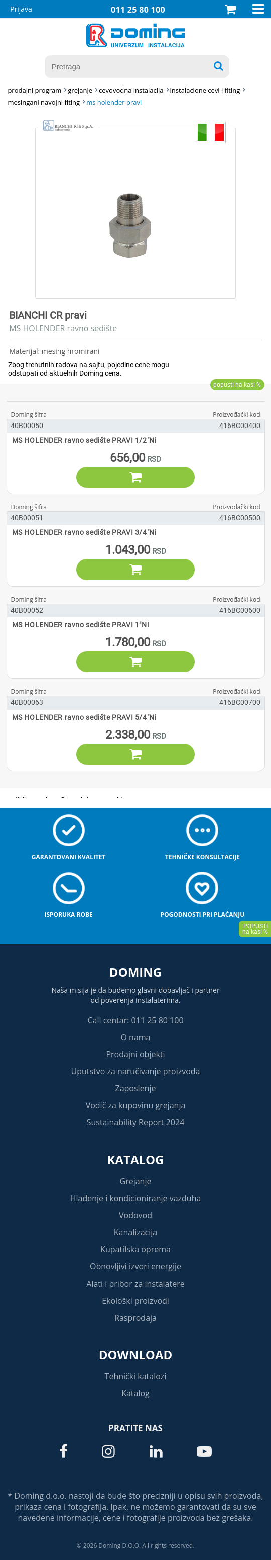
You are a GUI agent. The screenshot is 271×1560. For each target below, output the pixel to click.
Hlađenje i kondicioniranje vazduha (135, 1198)
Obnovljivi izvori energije (135, 1266)
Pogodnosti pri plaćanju (202, 914)
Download (136, 1354)
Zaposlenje (135, 1088)
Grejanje (136, 1181)
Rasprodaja (135, 1317)
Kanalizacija (136, 1232)
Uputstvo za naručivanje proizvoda (135, 1071)
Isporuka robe (68, 914)
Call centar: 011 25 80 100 (135, 1020)
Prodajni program (34, 90)
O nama (135, 1037)
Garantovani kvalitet (69, 857)
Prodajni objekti (135, 1054)
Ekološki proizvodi (135, 1300)
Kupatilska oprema (135, 1249)
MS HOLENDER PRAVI (114, 102)
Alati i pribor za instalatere (135, 1283)
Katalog (135, 1159)
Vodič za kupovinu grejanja (136, 1105)
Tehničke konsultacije (202, 857)
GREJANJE (80, 90)
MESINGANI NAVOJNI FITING (44, 102)
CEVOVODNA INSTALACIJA (131, 90)
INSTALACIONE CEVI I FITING (205, 90)
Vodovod (135, 1215)
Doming (135, 972)
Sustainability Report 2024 (136, 1122)
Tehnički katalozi (136, 1376)
